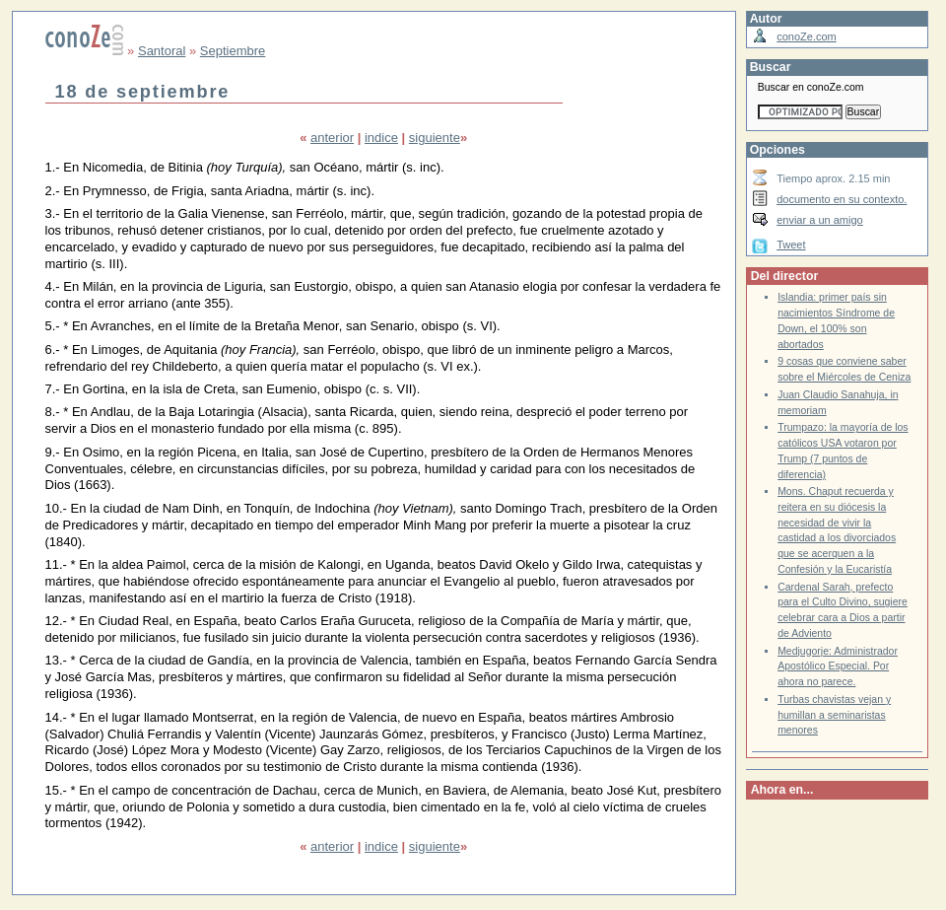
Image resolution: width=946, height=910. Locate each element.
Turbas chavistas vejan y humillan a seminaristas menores (834, 714)
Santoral (161, 50)
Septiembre (232, 50)
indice (381, 137)
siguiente (434, 137)
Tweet (791, 244)
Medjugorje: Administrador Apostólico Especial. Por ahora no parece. (837, 666)
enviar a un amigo (820, 220)
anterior (332, 137)
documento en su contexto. (842, 199)
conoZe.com (807, 36)
